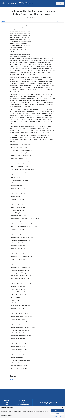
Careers (7, 388)
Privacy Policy (57, 416)
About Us (7, 386)
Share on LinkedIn (61, 21)
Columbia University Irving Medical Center (22, 379)
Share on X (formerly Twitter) (59, 21)
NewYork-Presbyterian (43, 379)
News (3, 21)
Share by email (63, 21)
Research (7, 397)
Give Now (22, 393)
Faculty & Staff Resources (22, 390)
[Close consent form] (63, 408)
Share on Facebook (57, 21)
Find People (22, 386)
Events (22, 388)
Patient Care (7, 395)
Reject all (57, 413)
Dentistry (12, 365)
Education (7, 392)
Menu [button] (60, 3)
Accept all (57, 410)
